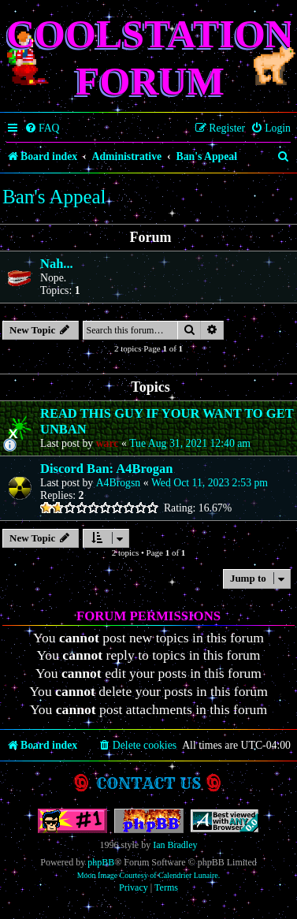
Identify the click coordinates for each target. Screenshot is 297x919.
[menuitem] (42, 128)
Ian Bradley (175, 844)
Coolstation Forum (150, 57)
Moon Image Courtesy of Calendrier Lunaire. (149, 875)
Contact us (148, 783)
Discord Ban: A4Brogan (106, 468)
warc (107, 443)
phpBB (100, 862)
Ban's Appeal (54, 196)
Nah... (56, 263)
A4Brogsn (118, 483)
